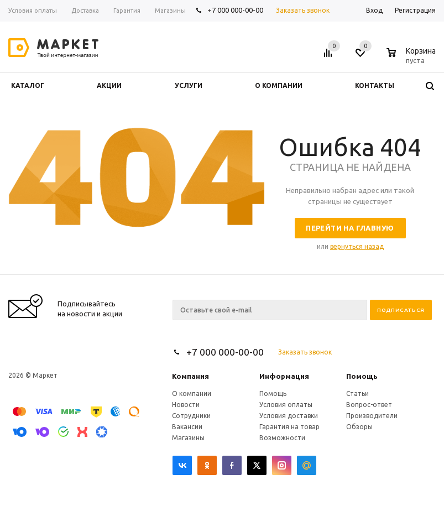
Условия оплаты (285, 404)
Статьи (357, 393)
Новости (186, 404)
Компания (190, 376)
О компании (191, 393)
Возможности (282, 437)
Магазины (188, 437)
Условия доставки (288, 415)
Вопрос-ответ (369, 404)
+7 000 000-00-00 (235, 10)
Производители (372, 415)
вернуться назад (357, 246)
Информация (284, 376)
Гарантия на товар (289, 426)
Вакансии (187, 426)
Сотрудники (191, 415)
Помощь (362, 376)
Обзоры (359, 426)
